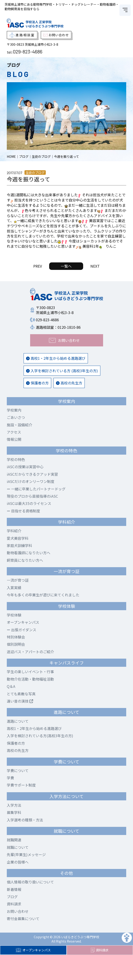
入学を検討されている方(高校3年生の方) (40, 735)
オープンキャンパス (33, 950)
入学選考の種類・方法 (25, 820)
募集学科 (14, 812)
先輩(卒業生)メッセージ (26, 854)
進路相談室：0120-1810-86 (58, 327)
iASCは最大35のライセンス (29, 503)
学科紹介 (14, 530)
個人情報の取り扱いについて (30, 882)
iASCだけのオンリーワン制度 (30, 481)
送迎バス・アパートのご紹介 (30, 651)
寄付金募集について (23, 918)
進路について (18, 721)
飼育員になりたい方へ (25, 560)
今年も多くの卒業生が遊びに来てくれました (43, 594)
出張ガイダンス (21, 629)
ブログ (12, 896)
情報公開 (14, 439)
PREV (37, 266)
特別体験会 (16, 637)
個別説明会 (16, 644)
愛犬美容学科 (18, 538)
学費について (18, 770)
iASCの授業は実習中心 (25, 466)
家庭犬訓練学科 (19, 545)
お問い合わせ (18, 911)
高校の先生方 (69, 383)
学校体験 (14, 615)
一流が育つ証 (18, 580)
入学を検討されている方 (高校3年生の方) (62, 370)
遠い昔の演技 (20, 701)
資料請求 (100, 950)
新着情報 (14, 889)
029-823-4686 (27, 51)
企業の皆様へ (18, 862)
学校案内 (14, 410)
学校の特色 (16, 459)
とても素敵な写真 (21, 693)
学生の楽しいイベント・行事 (30, 671)
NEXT (95, 266)
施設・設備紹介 (19, 424)
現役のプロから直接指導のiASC (32, 496)
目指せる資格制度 (23, 510)
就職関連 (14, 839)
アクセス (14, 432)
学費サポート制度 (21, 785)
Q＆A (11, 686)
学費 (10, 777)
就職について (18, 847)
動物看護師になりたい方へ (28, 552)
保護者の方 (37, 383)
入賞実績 (14, 587)
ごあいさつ (16, 417)
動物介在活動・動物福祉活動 (30, 679)
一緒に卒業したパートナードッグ (36, 489)
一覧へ (66, 266)
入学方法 (14, 805)
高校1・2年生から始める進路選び (55, 358)
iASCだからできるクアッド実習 (32, 474)
